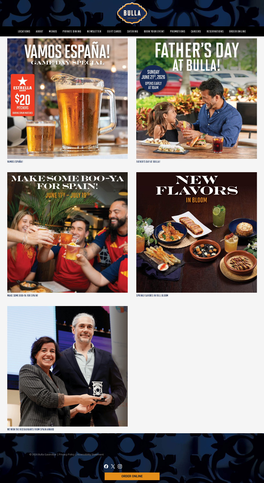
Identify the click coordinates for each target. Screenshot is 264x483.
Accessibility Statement (90, 454)
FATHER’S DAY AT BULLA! (148, 161)
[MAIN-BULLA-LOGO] (132, 13)
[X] (113, 467)
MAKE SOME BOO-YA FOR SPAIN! (22, 295)
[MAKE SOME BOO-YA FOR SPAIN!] (67, 174)
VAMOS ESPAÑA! (15, 161)
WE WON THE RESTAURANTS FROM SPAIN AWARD (30, 429)
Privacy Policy (67, 454)
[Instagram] (120, 467)
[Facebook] (106, 467)
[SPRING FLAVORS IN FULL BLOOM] (196, 174)
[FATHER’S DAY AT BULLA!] (196, 40)
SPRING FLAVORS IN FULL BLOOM (152, 295)
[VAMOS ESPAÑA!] (67, 40)
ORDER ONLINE (132, 476)
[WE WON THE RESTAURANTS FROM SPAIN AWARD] (67, 308)
